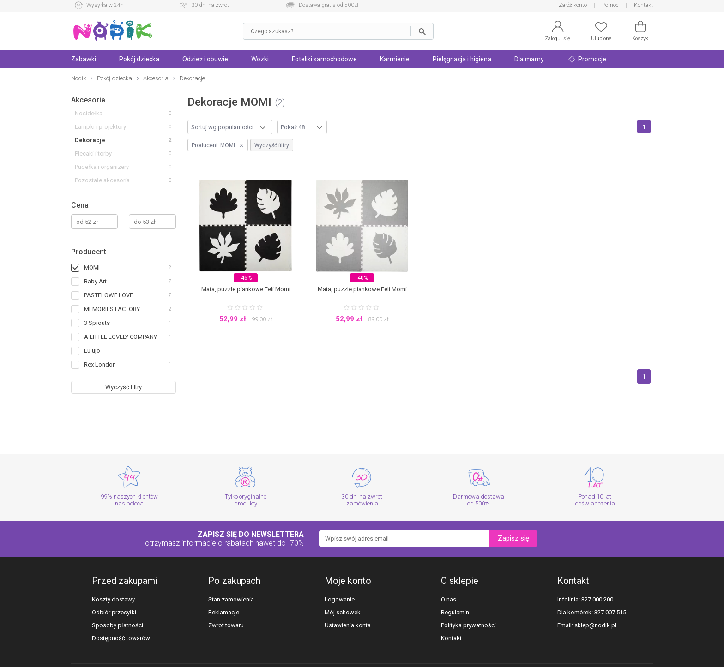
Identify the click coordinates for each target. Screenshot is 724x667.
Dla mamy (529, 59)
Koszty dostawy (113, 599)
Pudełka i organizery (102, 166)
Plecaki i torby (93, 153)
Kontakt (643, 5)
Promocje (587, 59)
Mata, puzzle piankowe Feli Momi (245, 289)
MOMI (92, 267)
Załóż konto (573, 5)
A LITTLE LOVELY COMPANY (120, 336)
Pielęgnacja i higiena (462, 59)
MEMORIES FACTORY (112, 309)
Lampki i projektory (100, 126)
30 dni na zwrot (210, 5)
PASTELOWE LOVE (108, 295)
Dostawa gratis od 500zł (328, 5)
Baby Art (95, 281)
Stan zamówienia (231, 599)
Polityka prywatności (468, 625)
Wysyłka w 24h (105, 5)
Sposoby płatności (117, 625)
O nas (448, 599)
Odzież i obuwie (205, 59)
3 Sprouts (97, 322)
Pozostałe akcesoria (102, 180)
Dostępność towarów (121, 638)
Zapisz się (513, 538)
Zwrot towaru (226, 625)
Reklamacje (223, 612)
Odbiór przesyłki (114, 612)
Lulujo (92, 350)
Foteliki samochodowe (324, 59)
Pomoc (610, 5)
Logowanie (340, 599)
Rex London (100, 364)
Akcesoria (88, 100)
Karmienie (395, 59)
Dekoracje (90, 140)
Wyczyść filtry (123, 387)
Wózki (260, 59)
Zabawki (83, 59)
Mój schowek (343, 612)
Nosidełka (89, 113)
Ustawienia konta (348, 625)
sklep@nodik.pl (595, 625)
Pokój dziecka (139, 59)
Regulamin (455, 612)
